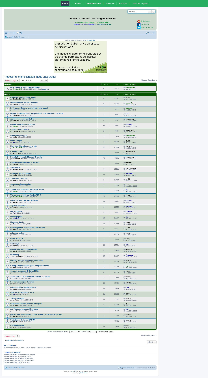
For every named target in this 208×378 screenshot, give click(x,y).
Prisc (128, 97)
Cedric (128, 141)
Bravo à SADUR (16, 238)
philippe (129, 315)
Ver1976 (129, 146)
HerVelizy (16, 245)
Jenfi (127, 304)
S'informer (110, 3)
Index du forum (19, 37)
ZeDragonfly (19, 256)
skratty (128, 260)
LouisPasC (16, 131)
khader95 (129, 173)
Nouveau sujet (10, 80)
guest (15, 202)
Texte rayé (14, 244)
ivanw (15, 235)
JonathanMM (17, 89)
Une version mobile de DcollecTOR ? (25, 195)
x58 (14, 110)
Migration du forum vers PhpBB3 (24, 200)
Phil (14, 142)
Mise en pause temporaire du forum (25, 87)
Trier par (88, 331)
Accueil (9, 37)
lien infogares (16, 211)
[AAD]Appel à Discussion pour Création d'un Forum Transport (36, 314)
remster (15, 126)
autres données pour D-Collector (24, 103)
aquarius (129, 108)
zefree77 (129, 249)
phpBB (74, 371)
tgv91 (15, 137)
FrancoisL (129, 211)
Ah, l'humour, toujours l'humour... (24, 309)
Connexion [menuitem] (151, 33)
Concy (15, 186)
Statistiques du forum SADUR (22, 320)
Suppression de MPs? (19, 130)
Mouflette (16, 262)
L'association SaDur (93, 3)
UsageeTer (129, 103)
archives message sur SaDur (22, 119)
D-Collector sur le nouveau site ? (24, 287)
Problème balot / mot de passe (23, 97)
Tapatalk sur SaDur (18, 206)
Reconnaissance (17, 325)
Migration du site (17, 222)
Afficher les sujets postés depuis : (63, 331)
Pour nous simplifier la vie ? (22, 293)
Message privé (16, 217)
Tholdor (15, 104)
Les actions (45, 89)
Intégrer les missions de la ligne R (24, 162)
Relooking (14, 255)
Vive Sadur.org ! (17, 298)
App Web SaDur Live (18, 179)
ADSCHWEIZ (17, 153)
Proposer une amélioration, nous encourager (30, 76)
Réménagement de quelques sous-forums (27, 228)
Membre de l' (104, 24)
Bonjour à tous (16, 151)
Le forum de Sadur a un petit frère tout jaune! (29, 108)
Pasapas (16, 115)
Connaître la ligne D (140, 3)
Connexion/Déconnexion (20, 184)
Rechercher (150, 11)
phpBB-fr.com (83, 373)
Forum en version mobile (20, 173)
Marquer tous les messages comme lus (26, 260)
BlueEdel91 (17, 99)
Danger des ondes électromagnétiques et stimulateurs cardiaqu (36, 113)
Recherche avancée (153, 11)
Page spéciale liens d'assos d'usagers (26, 304)
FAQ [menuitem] (20, 33)
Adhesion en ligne (17, 233)
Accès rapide (11, 33)
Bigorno (129, 124)
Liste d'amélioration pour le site (23, 146)
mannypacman (18, 169)
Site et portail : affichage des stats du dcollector (30, 276)
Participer (123, 3)
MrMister (16, 300)
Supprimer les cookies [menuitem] (127, 368)
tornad (128, 282)
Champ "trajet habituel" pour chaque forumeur (29, 266)
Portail (78, 3)
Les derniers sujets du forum (22, 282)
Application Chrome (18, 135)
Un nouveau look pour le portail (23, 249)
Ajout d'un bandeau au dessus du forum (27, 190)
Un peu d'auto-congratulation (22, 124)
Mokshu (15, 207)
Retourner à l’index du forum (14, 340)
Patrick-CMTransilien (20, 159)
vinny (15, 240)
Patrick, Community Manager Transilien (26, 157)
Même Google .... (17, 141)
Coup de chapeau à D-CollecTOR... (24, 271)
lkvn (127, 217)
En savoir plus (91, 40)
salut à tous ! (15, 168)
